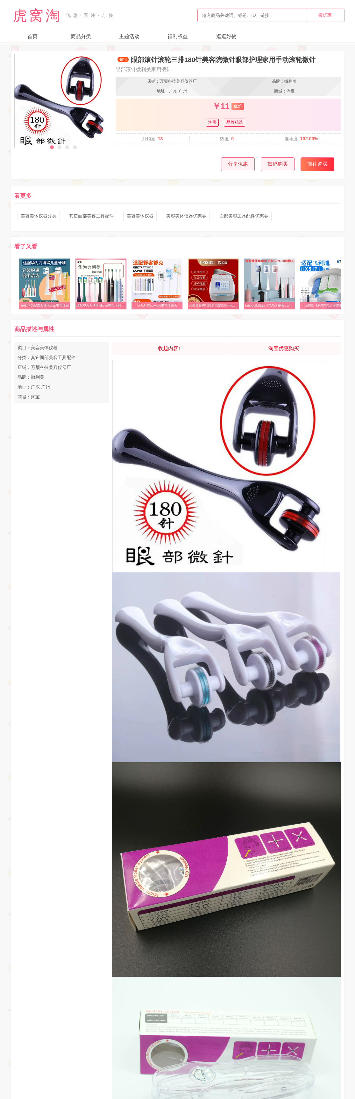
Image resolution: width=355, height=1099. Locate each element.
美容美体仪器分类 (38, 215)
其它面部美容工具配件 (91, 215)
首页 (32, 36)
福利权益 (177, 36)
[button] (51, 147)
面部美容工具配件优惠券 (243, 215)
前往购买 (317, 164)
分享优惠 (238, 164)
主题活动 (129, 36)
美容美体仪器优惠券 (186, 215)
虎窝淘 (37, 15)
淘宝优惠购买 (283, 348)
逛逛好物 (226, 36)
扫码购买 (277, 164)
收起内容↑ (169, 348)
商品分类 (81, 36)
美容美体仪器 (140, 215)
